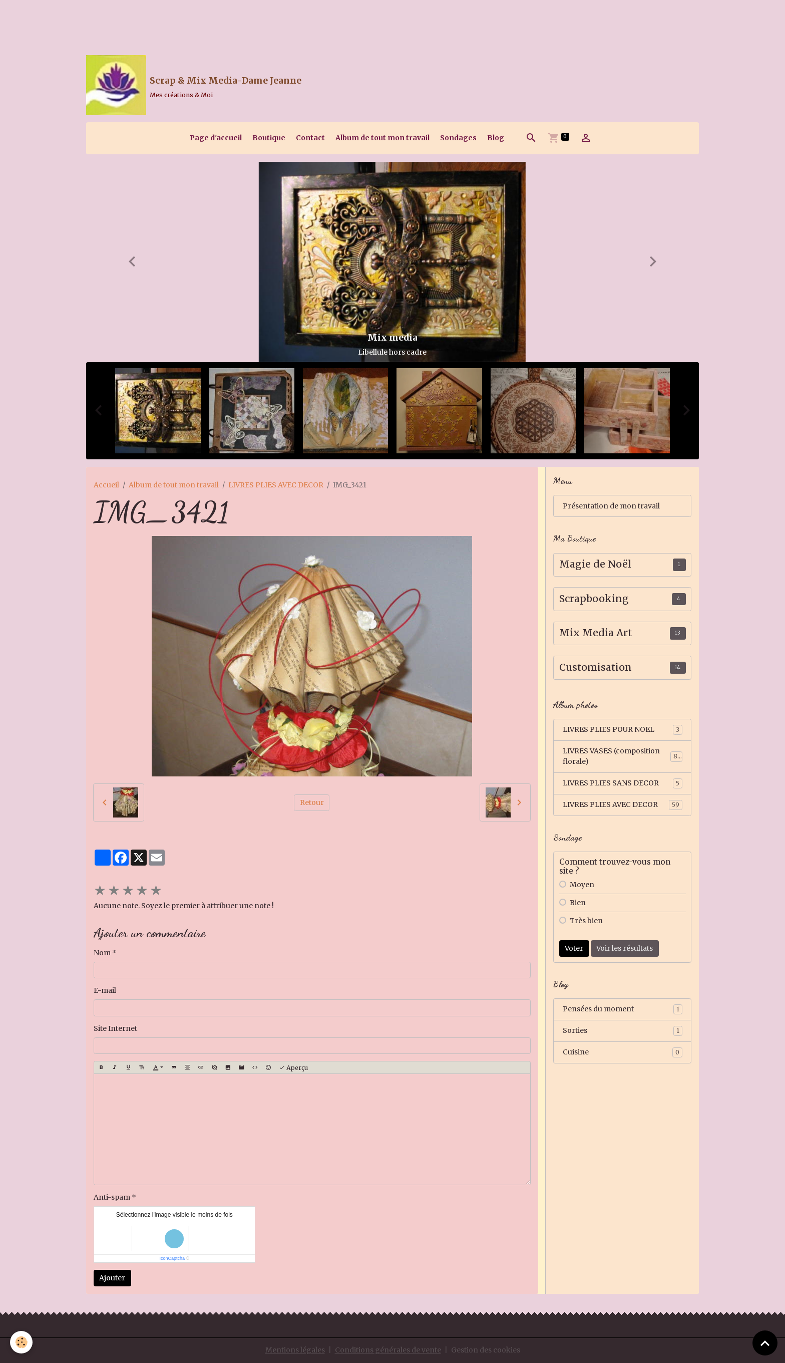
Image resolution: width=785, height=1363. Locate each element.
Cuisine (622, 1052)
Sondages (458, 137)
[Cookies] (21, 1342)
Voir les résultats (624, 948)
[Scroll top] (764, 1342)
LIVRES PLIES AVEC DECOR (275, 484)
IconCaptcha (172, 1258)
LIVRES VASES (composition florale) (622, 756)
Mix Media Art (595, 633)
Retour (312, 802)
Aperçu (293, 1067)
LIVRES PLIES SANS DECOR (622, 783)
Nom (102, 952)
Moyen (582, 884)
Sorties (622, 1031)
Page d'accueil (216, 137)
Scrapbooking (594, 599)
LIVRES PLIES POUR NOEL (622, 730)
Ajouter (112, 1277)
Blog (495, 137)
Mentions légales (295, 1349)
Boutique (268, 137)
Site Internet (115, 1028)
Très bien (586, 920)
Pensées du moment (622, 1009)
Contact (310, 137)
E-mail (105, 990)
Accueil (106, 484)
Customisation (595, 667)
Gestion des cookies (485, 1349)
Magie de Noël (595, 564)
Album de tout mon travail (382, 137)
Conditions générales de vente (388, 1349)
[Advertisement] (182, 22)
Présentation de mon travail (611, 505)
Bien (578, 902)
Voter (574, 948)
